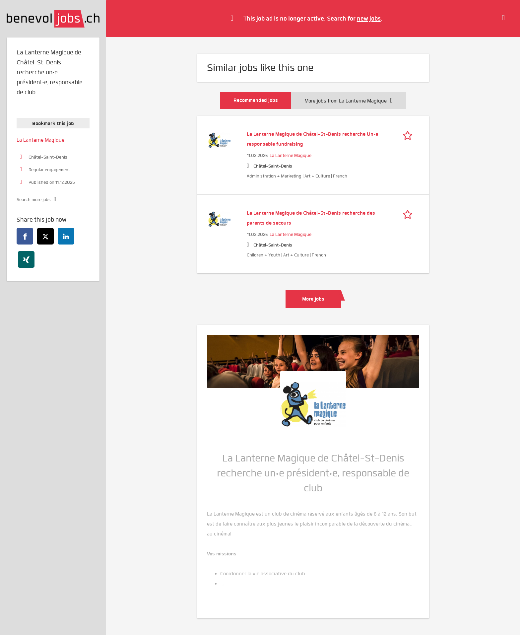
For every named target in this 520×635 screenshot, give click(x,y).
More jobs (313, 299)
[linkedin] (66, 236)
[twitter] (45, 236)
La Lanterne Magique (290, 155)
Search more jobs (34, 199)
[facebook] (25, 236)
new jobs (369, 18)
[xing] (26, 259)
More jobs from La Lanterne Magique (348, 101)
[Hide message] (505, 18)
